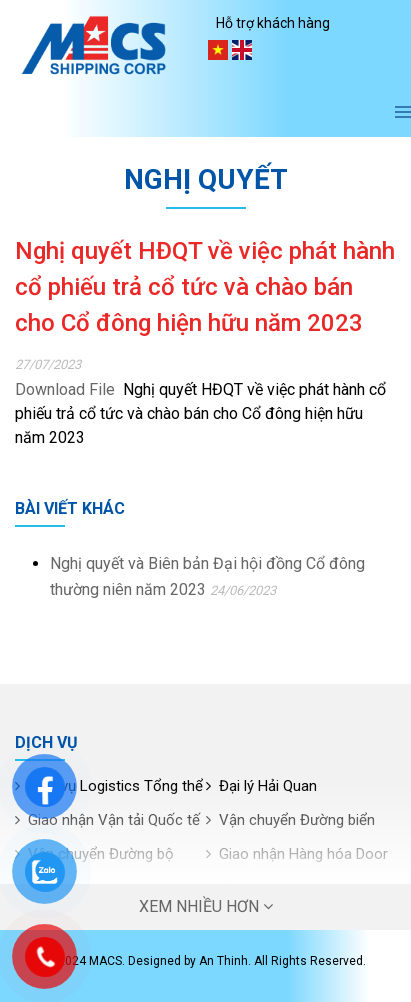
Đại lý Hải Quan (268, 786)
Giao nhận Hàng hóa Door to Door (297, 871)
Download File (65, 389)
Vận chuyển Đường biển (297, 820)
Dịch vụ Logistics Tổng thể (115, 786)
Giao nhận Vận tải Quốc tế (114, 820)
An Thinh (223, 961)
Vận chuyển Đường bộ (101, 854)
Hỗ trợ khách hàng (273, 23)
